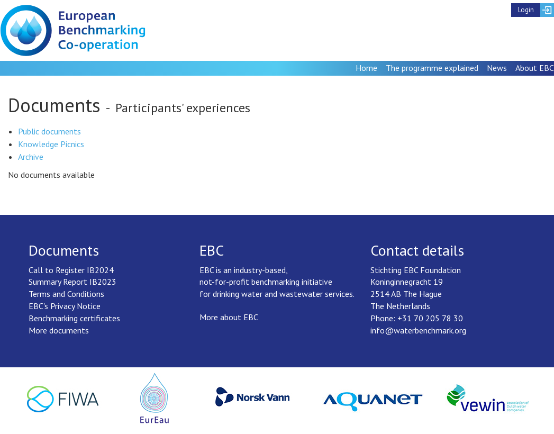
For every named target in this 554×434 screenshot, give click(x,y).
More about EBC (228, 317)
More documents (59, 330)
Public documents (49, 131)
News (497, 67)
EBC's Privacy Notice (65, 306)
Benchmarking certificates (74, 318)
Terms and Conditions (66, 293)
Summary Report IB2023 (72, 281)
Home (366, 67)
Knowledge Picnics (51, 144)
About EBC (534, 67)
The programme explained (432, 67)
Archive (30, 156)
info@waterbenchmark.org (418, 330)
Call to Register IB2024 (71, 270)
